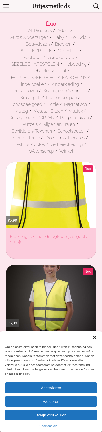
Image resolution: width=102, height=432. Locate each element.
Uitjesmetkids (51, 6)
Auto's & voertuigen (29, 37)
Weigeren (51, 401)
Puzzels (30, 124)
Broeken (63, 44)
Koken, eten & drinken (65, 90)
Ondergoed (20, 117)
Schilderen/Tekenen (32, 131)
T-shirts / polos (30, 144)
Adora (63, 30)
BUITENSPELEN (35, 50)
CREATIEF (68, 50)
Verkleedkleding (66, 144)
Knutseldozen (24, 90)
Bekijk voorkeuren (50, 415)
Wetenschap (41, 151)
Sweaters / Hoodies (65, 137)
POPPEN (46, 117)
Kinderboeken (32, 84)
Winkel (66, 151)
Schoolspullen (71, 131)
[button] (94, 337)
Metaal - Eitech (48, 111)
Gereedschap (60, 57)
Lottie (53, 104)
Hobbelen (41, 70)
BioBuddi (78, 37)
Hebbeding (75, 64)
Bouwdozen (38, 44)
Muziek (75, 111)
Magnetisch (75, 104)
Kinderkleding (65, 84)
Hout (61, 70)
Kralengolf (30, 97)
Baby (59, 37)
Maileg (21, 111)
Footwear (32, 57)
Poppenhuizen (74, 117)
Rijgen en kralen (59, 124)
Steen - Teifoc (26, 137)
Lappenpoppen (61, 97)
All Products (40, 30)
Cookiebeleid (48, 426)
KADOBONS (74, 77)
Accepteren (51, 388)
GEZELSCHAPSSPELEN (35, 64)
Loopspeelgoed (26, 104)
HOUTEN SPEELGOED (33, 77)
